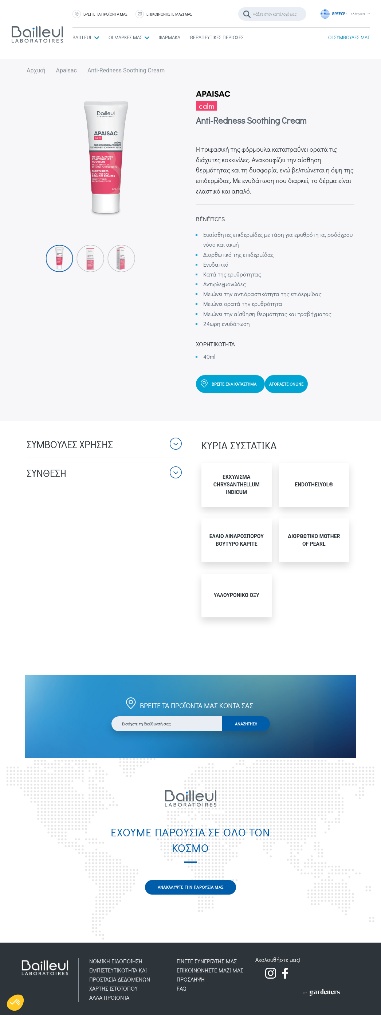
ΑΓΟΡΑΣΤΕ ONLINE (286, 384)
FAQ (181, 988)
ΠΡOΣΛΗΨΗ (191, 979)
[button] (106, 448)
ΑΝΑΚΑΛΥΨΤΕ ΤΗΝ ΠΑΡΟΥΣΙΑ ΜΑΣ (191, 887)
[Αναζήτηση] (272, 14)
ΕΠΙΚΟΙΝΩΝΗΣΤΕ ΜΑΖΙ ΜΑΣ (169, 14)
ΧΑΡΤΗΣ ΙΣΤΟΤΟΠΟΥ (113, 988)
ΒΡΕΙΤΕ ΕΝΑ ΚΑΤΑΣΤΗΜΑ (234, 384)
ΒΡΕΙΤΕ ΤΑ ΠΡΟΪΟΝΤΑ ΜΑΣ (105, 14)
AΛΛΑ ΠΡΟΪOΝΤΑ (109, 997)
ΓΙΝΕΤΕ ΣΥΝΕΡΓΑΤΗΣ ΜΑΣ (207, 961)
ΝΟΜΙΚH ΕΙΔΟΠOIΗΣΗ (115, 961)
